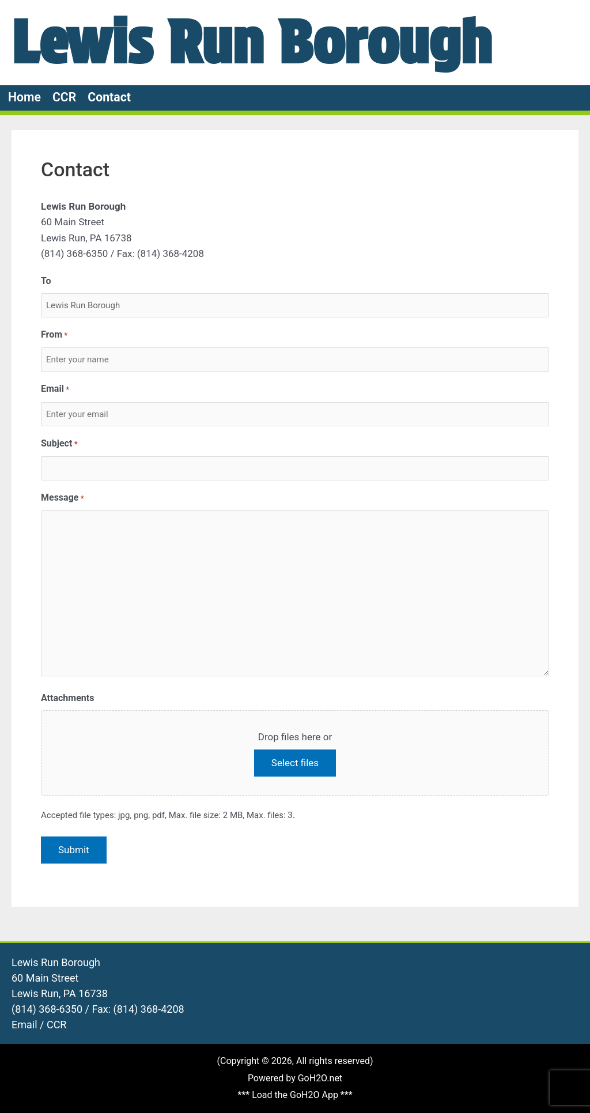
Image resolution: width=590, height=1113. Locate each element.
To (46, 280)
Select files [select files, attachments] (295, 762)
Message (62, 498)
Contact (109, 97)
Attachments (67, 697)
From (54, 335)
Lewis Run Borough (251, 42)
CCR (64, 97)
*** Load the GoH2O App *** (294, 1094)
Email (55, 389)
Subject (59, 444)
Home (24, 97)
